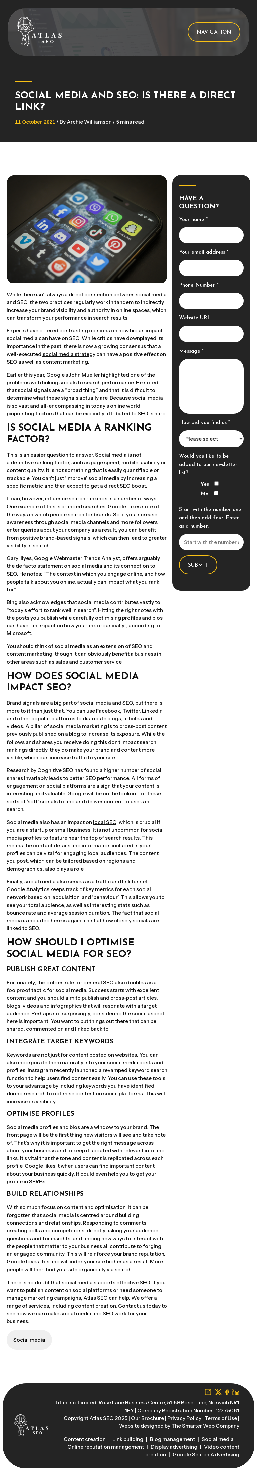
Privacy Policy (184, 1418)
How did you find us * (204, 422)
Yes (210, 484)
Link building (128, 1439)
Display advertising (174, 1447)
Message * (191, 351)
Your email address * (203, 252)
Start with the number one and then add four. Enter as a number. (210, 518)
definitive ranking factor (40, 462)
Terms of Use (221, 1418)
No (209, 494)
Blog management (173, 1439)
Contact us (131, 1306)
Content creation (85, 1439)
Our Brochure (147, 1418)
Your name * (193, 219)
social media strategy (68, 354)
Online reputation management (106, 1447)
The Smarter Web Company (205, 1426)
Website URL (195, 318)
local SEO (104, 822)
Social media (218, 1439)
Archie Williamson (89, 122)
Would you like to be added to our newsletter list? (208, 465)
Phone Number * (199, 285)
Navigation (214, 32)
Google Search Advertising (206, 1454)
